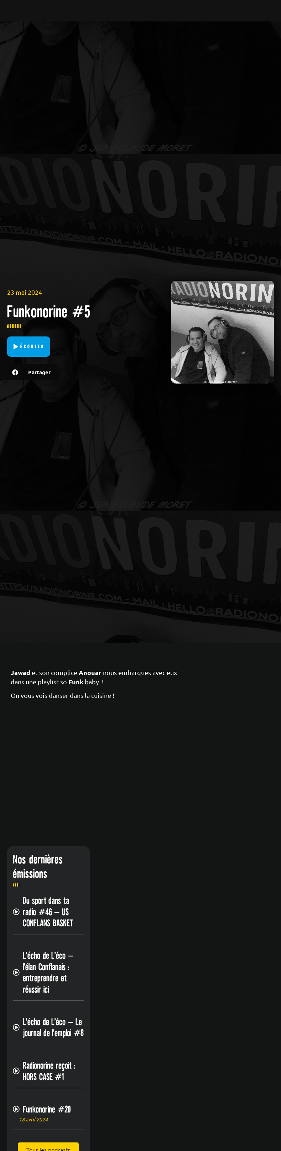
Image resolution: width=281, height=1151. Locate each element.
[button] (31, 372)
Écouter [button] (32, 346)
